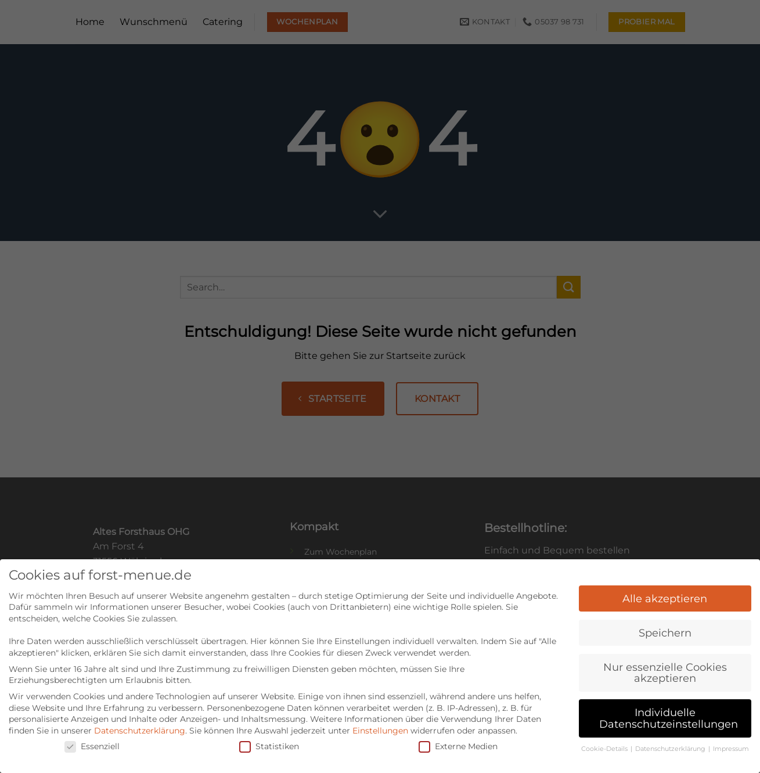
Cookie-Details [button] (605, 741)
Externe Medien (458, 739)
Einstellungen (380, 723)
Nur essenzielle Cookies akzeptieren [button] (665, 665)
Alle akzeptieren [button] (664, 591)
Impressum (731, 741)
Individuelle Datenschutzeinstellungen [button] (668, 711)
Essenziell (92, 739)
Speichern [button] (665, 625)
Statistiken (269, 739)
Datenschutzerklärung (139, 723)
